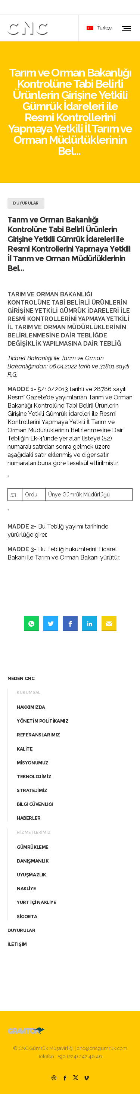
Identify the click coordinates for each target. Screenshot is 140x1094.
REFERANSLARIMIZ (38, 735)
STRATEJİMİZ (32, 790)
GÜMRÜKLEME (33, 847)
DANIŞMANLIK (33, 861)
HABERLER (29, 818)
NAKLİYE (26, 888)
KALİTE (25, 749)
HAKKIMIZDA (31, 707)
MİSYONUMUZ (33, 763)
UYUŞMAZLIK (31, 875)
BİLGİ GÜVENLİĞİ (35, 804)
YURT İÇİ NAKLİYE (36, 902)
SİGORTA (27, 916)
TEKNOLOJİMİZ (34, 776)
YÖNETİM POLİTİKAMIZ (42, 721)
